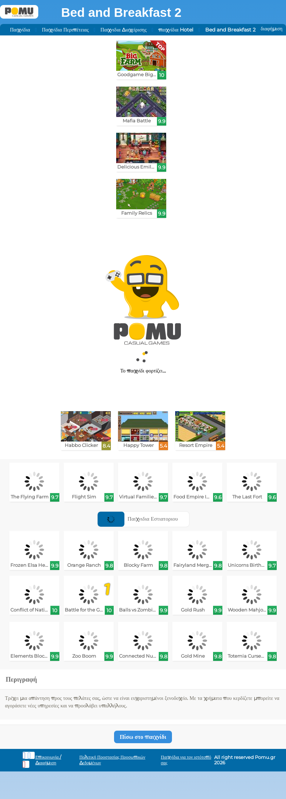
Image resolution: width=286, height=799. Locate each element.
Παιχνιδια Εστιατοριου (138, 518)
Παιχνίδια (20, 29)
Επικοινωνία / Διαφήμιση (48, 759)
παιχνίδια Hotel (175, 29)
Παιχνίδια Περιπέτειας (65, 29)
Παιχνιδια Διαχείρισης (123, 29)
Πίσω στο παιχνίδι (143, 737)
